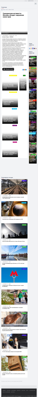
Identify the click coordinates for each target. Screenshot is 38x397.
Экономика (13, 390)
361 (30, 59)
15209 (10, 99)
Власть (7, 9)
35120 (9, 372)
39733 (9, 350)
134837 (9, 195)
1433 (31, 104)
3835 (10, 150)
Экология (24, 357)
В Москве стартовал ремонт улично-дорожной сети (32, 106)
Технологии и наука (32, 133)
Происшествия (32, 390)
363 (30, 71)
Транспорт (24, 180)
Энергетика (14, 108)
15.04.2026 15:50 (32, 70)
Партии (4, 9)
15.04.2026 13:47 (32, 80)
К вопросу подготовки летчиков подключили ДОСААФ (11, 381)
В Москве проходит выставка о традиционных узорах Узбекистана (9, 137)
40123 (9, 328)
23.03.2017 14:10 (11, 35)
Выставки (14, 125)
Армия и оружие (11, 9)
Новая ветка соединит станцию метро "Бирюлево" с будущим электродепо (32, 95)
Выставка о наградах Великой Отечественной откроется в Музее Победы (32, 84)
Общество (24, 224)
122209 (9, 217)
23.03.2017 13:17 (6, 150)
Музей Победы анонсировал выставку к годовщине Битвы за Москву (33, 128)
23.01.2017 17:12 (6, 82)
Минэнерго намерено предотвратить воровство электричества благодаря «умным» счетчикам (9, 119)
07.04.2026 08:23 (5, 195)
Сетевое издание (24, 396)
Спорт (27, 390)
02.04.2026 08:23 (5, 328)
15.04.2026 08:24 (32, 112)
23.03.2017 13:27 (6, 133)
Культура (23, 390)
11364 (22, 80)
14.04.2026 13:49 (32, 145)
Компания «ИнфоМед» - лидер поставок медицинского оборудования (8, 103)
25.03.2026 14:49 (5, 372)
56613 (31, 156)
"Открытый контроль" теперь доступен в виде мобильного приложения (33, 138)
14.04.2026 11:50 (32, 155)
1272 (31, 146)
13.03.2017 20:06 (6, 99)
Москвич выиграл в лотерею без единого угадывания (32, 74)
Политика (8, 390)
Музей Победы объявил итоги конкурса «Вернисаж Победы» (32, 149)
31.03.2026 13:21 (5, 217)
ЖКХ (34, 100)
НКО (2, 9)
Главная (4, 390)
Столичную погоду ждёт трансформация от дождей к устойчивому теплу (32, 160)
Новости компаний (13, 75)
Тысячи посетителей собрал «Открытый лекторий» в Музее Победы (32, 63)
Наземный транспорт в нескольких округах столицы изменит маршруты (33, 116)
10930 (10, 82)
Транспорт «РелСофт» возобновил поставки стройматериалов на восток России (10, 86)
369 (30, 81)
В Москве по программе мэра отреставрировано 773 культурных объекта (9, 153)
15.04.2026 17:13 (32, 58)
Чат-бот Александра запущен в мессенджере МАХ (12, 351)
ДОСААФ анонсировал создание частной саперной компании (23, 85)
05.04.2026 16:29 (5, 350)
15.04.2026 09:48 (32, 103)
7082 (10, 133)
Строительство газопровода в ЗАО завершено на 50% (12, 219)
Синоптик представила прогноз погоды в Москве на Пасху (13, 241)
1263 (31, 113)
